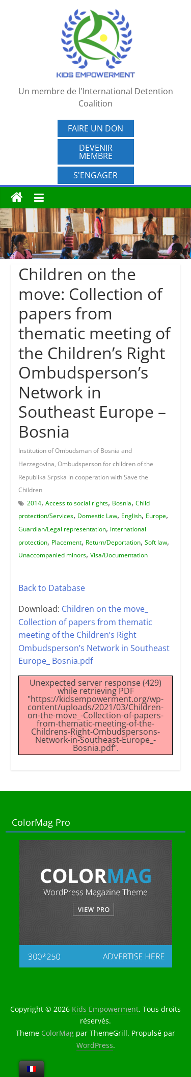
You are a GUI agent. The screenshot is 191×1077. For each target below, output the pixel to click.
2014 (34, 503)
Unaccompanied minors (52, 555)
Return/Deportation (113, 542)
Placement (66, 542)
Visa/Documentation (119, 555)
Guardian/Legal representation (62, 529)
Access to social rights (76, 503)
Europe (156, 515)
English (131, 515)
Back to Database (51, 588)
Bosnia (121, 503)
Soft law (156, 542)
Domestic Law (97, 515)
